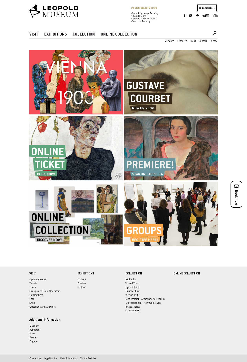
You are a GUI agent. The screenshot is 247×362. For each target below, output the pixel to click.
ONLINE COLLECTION (119, 34)
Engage (214, 40)
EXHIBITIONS (55, 34)
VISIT (33, 34)
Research (182, 40)
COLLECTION (84, 34)
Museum (169, 40)
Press (193, 40)
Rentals (203, 40)
